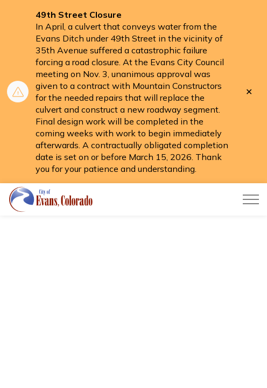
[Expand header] (251, 199)
